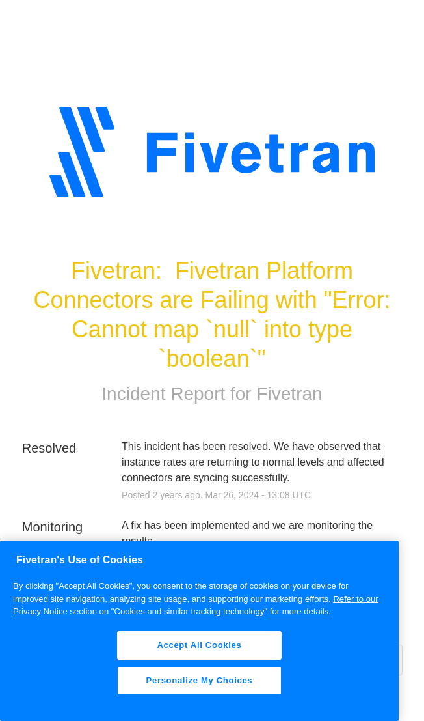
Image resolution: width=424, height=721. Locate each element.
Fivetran (289, 394)
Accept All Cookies (199, 645)
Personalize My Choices (199, 680)
